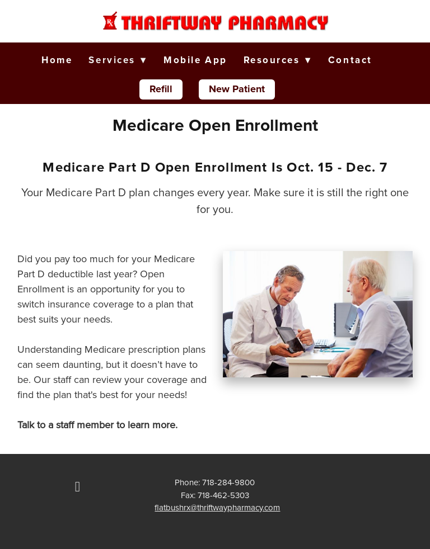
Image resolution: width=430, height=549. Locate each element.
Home (56, 60)
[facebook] (77, 487)
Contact (350, 60)
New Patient (237, 89)
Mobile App (195, 60)
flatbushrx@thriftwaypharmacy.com (217, 507)
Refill (160, 89)
